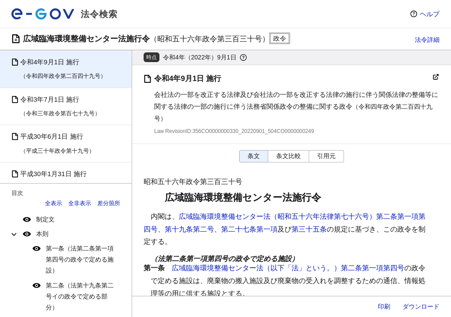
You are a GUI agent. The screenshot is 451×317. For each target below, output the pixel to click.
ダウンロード (421, 306)
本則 (42, 233)
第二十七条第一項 (249, 229)
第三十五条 (309, 229)
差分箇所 (108, 203)
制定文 (45, 219)
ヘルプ (430, 14)
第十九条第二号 (189, 229)
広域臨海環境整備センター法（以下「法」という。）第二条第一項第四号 (288, 268)
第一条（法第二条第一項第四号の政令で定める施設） (80, 259)
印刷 (384, 306)
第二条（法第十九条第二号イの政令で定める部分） (80, 296)
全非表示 (79, 203)
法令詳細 (427, 39)
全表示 (53, 203)
